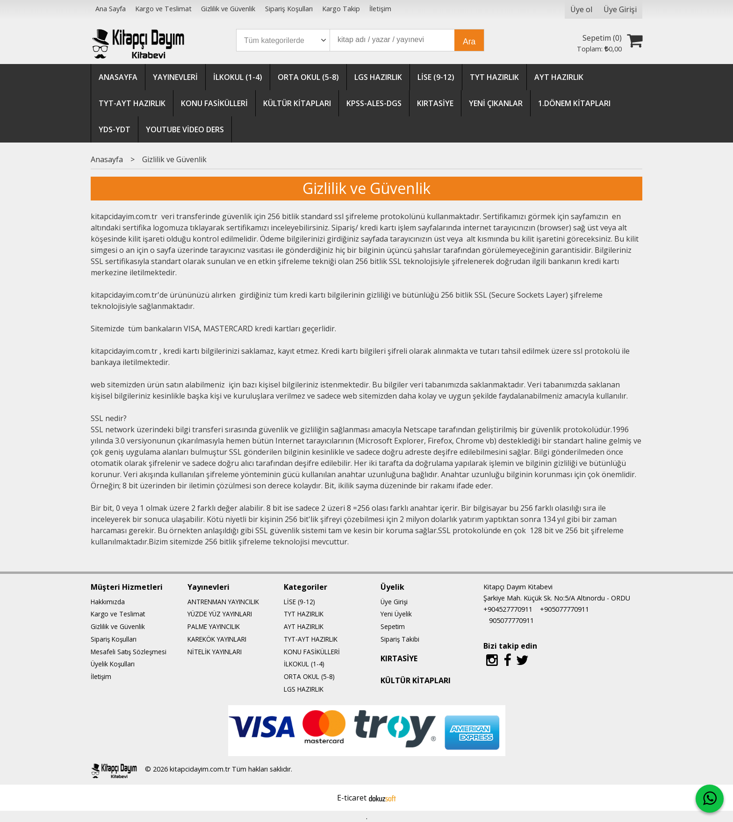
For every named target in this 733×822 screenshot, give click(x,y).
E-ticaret (351, 798)
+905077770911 (564, 609)
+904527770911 (507, 609)
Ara (469, 41)
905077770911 (511, 620)
